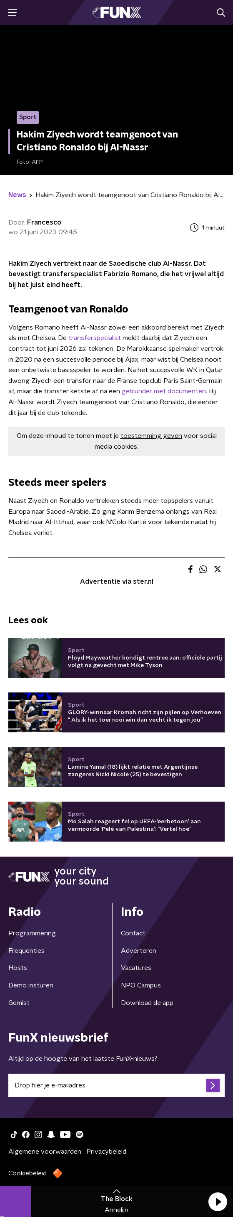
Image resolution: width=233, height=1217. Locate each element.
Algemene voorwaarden (44, 1151)
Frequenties (26, 950)
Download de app (147, 1003)
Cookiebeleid (27, 1173)
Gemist (19, 1003)
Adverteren (138, 950)
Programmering (32, 933)
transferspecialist (94, 338)
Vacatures (136, 968)
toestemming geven (151, 435)
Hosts (17, 968)
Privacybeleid (106, 1151)
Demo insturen (30, 985)
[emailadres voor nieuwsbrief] (116, 1085)
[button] (217, 1201)
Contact (133, 933)
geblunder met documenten (164, 391)
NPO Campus (141, 985)
